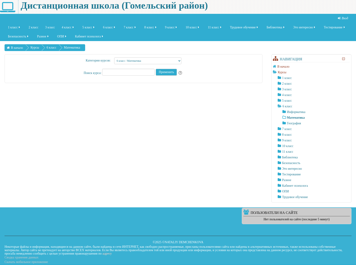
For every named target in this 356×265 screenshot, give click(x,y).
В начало (283, 66)
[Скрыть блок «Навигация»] (343, 59)
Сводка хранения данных (21, 257)
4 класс (68, 28)
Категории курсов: (98, 60)
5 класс (88, 28)
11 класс (215, 28)
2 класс (33, 28)
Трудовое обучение (244, 28)
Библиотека (276, 28)
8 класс (150, 28)
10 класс (192, 28)
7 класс (130, 28)
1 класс (14, 28)
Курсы (282, 72)
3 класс (50, 28)
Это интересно (304, 28)
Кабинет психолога (89, 37)
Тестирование (334, 28)
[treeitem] (311, 66)
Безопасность (18, 37)
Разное (43, 37)
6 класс (109, 28)
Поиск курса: (93, 73)
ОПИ (62, 37)
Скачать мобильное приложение (26, 262)
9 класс (171, 28)
